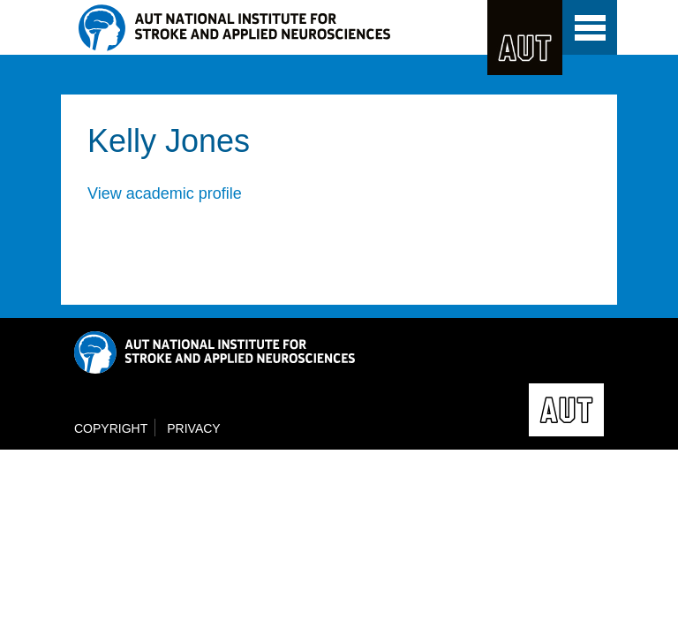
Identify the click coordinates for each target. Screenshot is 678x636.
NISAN (273, 27)
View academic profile (164, 193)
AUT (524, 37)
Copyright (110, 428)
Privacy (193, 428)
